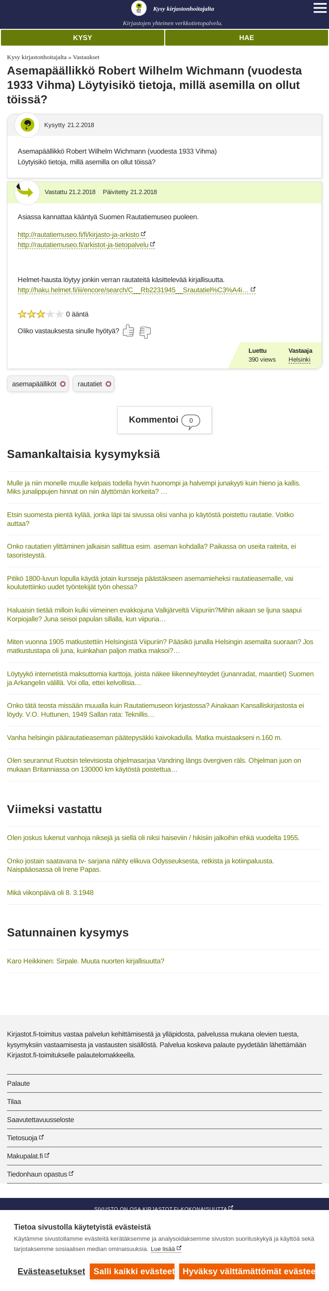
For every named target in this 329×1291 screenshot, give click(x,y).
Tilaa (14, 1101)
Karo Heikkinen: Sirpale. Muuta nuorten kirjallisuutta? (85, 961)
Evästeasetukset (51, 1271)
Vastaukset (86, 57)
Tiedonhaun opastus (37, 1174)
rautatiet (90, 384)
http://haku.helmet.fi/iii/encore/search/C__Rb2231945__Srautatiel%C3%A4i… (133, 290)
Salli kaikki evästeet (134, 1271)
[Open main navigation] (320, 7)
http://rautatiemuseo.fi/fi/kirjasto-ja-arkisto (78, 234)
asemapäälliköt (34, 384)
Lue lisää (163, 1248)
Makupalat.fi (25, 1156)
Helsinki (299, 359)
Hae (246, 37)
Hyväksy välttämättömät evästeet (248, 1271)
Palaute (18, 1083)
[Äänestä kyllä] (129, 330)
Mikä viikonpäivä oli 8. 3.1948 (50, 892)
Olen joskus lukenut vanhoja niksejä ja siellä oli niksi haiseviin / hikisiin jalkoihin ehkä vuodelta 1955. (153, 837)
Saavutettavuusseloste (40, 1119)
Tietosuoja (22, 1138)
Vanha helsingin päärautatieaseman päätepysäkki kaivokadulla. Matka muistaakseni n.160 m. (144, 737)
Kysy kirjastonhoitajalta (37, 57)
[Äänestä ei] (145, 333)
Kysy (82, 37)
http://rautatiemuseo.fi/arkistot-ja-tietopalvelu (83, 245)
